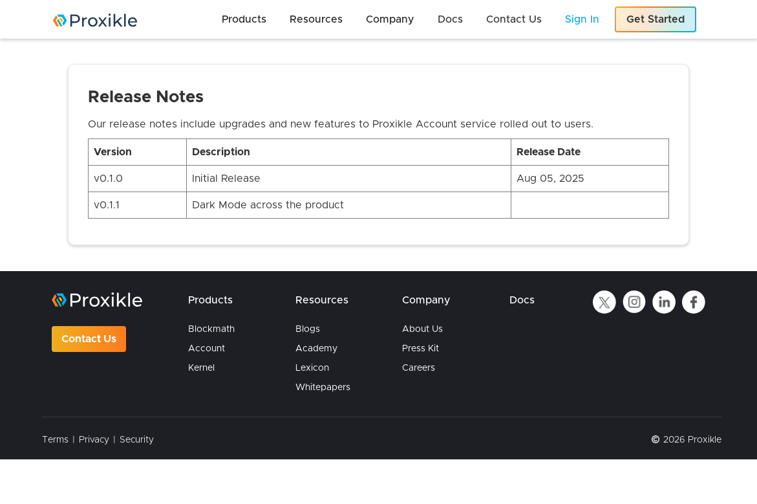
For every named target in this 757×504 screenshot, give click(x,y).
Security (137, 439)
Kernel (201, 368)
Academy (316, 348)
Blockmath (211, 329)
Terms (55, 439)
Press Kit (420, 348)
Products (210, 300)
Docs (522, 300)
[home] (95, 20)
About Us (422, 329)
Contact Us (88, 339)
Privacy (94, 439)
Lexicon (312, 368)
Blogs (307, 329)
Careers (418, 368)
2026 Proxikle (692, 439)
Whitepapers (322, 387)
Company (426, 300)
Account (206, 348)
